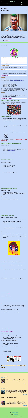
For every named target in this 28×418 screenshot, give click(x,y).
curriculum (6, 368)
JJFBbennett (11, 1)
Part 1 (12, 64)
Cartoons (2, 368)
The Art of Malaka (5, 13)
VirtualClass (3, 370)
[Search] (26, 1)
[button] (26, 13)
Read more (25, 387)
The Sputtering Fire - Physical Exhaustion (8, 400)
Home (6, 7)
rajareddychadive (16, 414)
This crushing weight (5, 390)
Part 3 (7, 357)
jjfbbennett (14, 368)
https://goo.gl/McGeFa (16, 117)
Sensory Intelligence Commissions (16, 7)
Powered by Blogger (14, 412)
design (11, 368)
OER (21, 368)
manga (18, 368)
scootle (24, 368)
